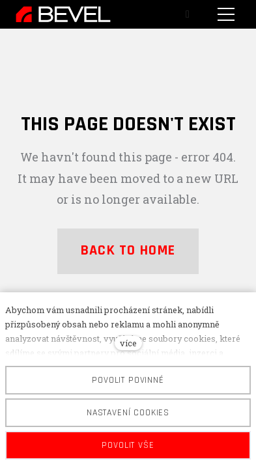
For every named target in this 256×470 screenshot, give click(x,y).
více (128, 343)
